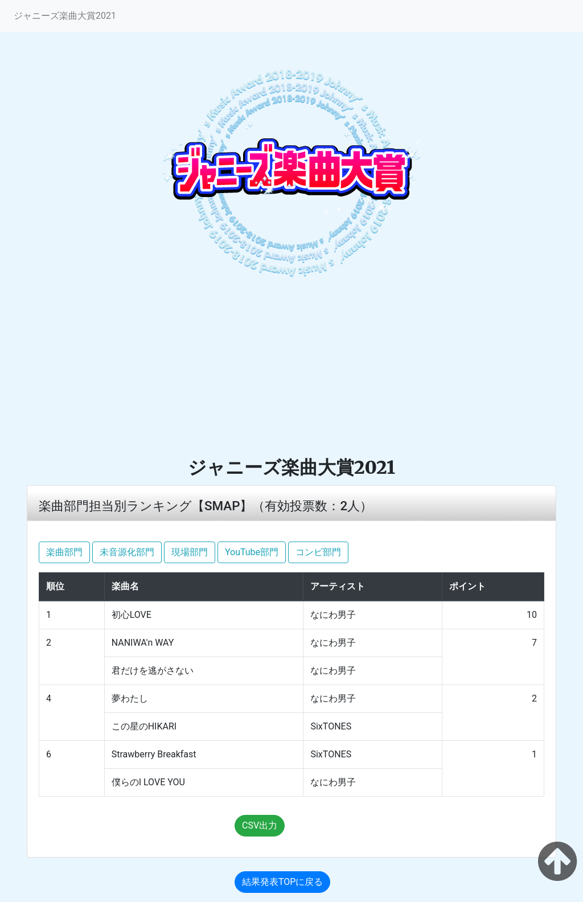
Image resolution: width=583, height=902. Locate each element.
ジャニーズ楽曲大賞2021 (65, 15)
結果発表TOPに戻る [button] (282, 881)
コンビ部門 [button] (318, 552)
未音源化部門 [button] (127, 552)
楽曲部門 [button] (64, 552)
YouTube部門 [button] (251, 552)
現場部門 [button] (189, 552)
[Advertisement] (291, 370)
